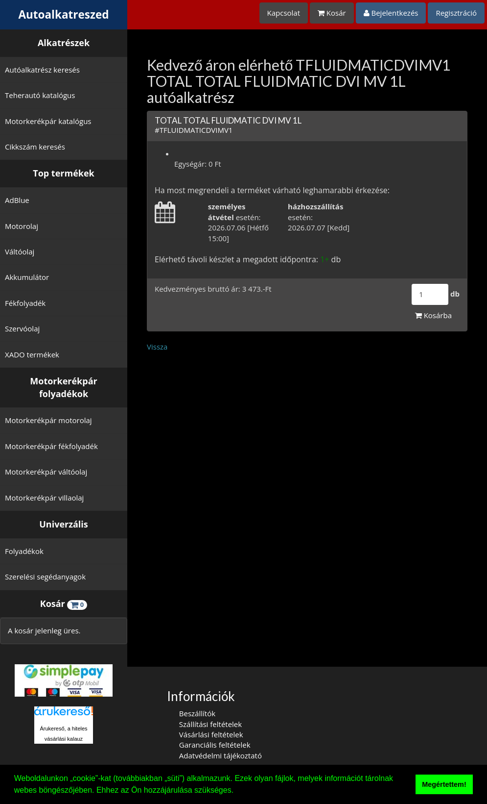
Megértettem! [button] (444, 784)
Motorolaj (21, 226)
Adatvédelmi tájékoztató (220, 755)
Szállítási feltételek (210, 724)
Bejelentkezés (391, 13)
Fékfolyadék (25, 303)
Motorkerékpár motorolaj (48, 420)
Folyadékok (24, 551)
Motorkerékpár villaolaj (44, 497)
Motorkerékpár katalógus (48, 121)
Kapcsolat (284, 13)
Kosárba (433, 315)
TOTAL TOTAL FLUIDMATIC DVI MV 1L (228, 120)
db (455, 294)
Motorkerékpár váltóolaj (46, 472)
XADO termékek (32, 354)
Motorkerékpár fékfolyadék (51, 446)
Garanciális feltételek (215, 745)
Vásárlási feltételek (211, 734)
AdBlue (17, 200)
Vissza (157, 347)
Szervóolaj (22, 328)
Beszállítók (197, 713)
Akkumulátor (27, 277)
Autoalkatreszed (64, 14)
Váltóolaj (19, 251)
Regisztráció (456, 13)
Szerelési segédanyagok (45, 576)
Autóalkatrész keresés (42, 70)
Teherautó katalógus (40, 95)
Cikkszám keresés (35, 146)
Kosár (332, 13)
